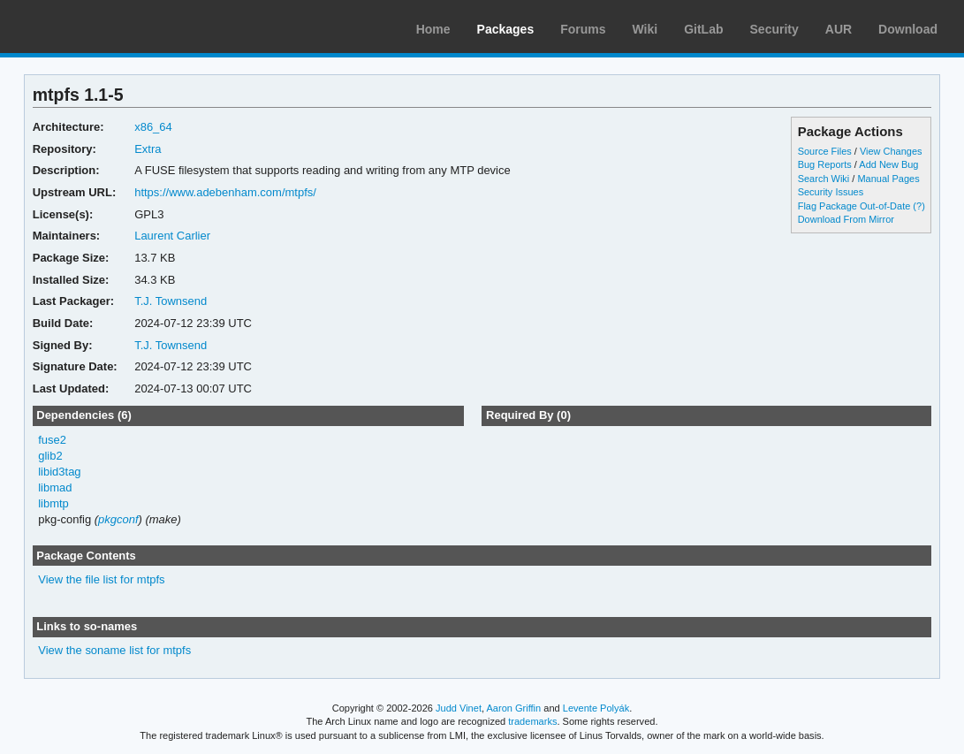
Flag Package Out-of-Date (854, 206)
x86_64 (153, 126)
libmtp (53, 503)
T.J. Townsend (170, 301)
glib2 (50, 455)
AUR (838, 29)
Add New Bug (888, 164)
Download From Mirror (846, 219)
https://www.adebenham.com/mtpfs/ (225, 192)
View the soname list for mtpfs (114, 650)
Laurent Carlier (172, 235)
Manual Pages (888, 178)
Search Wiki (824, 178)
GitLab (703, 29)
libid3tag (59, 471)
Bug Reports (825, 164)
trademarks (532, 721)
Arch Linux (97, 26)
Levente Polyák (596, 708)
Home (433, 29)
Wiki (645, 29)
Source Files (825, 151)
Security (774, 29)
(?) (918, 206)
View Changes (891, 151)
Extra (147, 149)
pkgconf (118, 519)
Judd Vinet (459, 708)
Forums (582, 29)
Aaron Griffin (513, 708)
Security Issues (830, 192)
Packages (506, 29)
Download (907, 29)
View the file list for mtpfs (101, 579)
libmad (55, 487)
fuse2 (52, 439)
